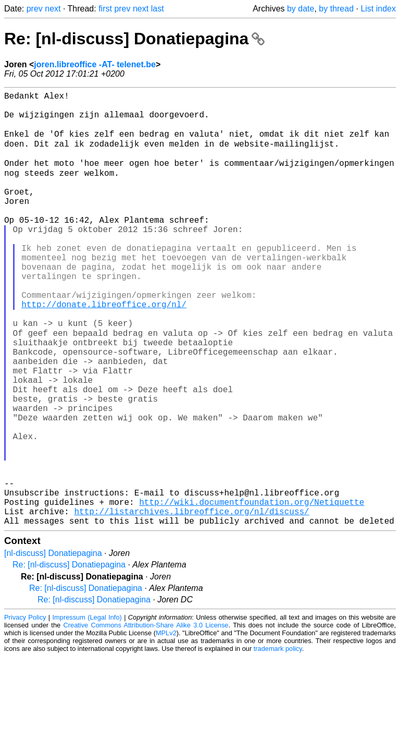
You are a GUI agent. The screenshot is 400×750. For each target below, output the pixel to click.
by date (300, 8)
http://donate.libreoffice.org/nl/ (103, 350)
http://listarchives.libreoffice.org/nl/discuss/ (191, 602)
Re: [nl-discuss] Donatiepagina (134, 38)
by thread (336, 8)
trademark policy (278, 742)
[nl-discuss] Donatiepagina (53, 646)
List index (378, 8)
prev (35, 8)
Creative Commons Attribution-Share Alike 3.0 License (146, 718)
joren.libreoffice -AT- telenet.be (95, 64)
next (52, 8)
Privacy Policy (25, 711)
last (157, 8)
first (105, 8)
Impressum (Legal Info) (87, 711)
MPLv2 (166, 726)
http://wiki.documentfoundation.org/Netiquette (251, 591)
